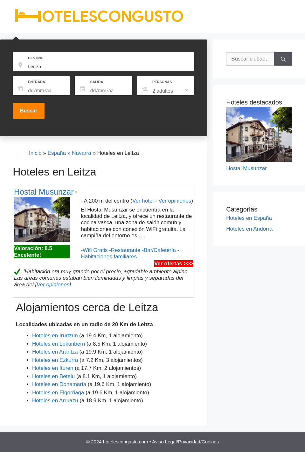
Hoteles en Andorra (249, 229)
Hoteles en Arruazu (55, 401)
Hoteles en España (249, 218)
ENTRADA (36, 82)
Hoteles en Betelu (53, 376)
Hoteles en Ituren (52, 368)
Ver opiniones (174, 201)
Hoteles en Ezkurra (55, 360)
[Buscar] (283, 59)
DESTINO (36, 58)
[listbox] (171, 91)
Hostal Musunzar (44, 191)
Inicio (35, 153)
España (57, 153)
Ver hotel (143, 201)
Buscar (28, 110)
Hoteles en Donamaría (59, 384)
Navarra (81, 153)
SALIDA (96, 82)
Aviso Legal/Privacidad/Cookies (185, 441)
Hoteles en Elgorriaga (58, 393)
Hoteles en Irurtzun (55, 336)
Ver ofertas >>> (173, 264)
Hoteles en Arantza (55, 352)
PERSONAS (162, 82)
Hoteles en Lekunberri (58, 344)
